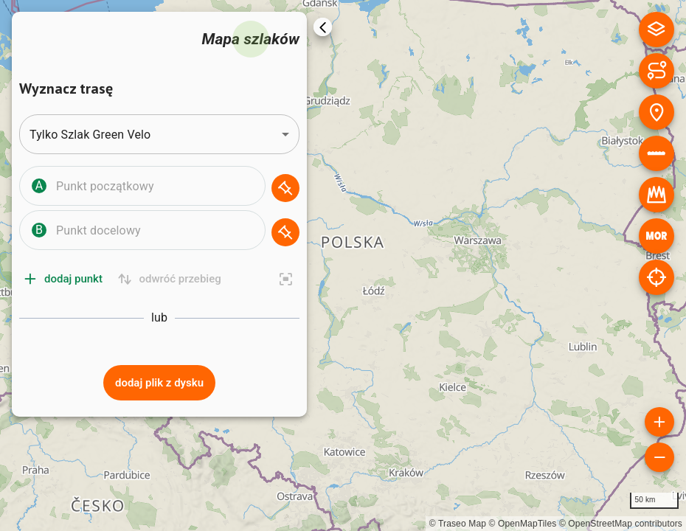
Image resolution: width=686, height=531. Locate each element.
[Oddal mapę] (659, 457)
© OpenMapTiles (523, 523)
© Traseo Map (457, 523)
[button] (159, 188)
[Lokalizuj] (656, 277)
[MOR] (656, 236)
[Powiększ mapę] (659, 422)
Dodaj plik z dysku (159, 382)
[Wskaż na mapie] (285, 188)
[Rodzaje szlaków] (656, 70)
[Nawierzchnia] (656, 153)
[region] (343, 265)
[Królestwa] (656, 194)
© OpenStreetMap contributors (620, 523)
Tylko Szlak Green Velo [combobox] (90, 135)
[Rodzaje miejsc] (656, 112)
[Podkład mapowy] (656, 29)
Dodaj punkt (63, 278)
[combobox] (157, 186)
